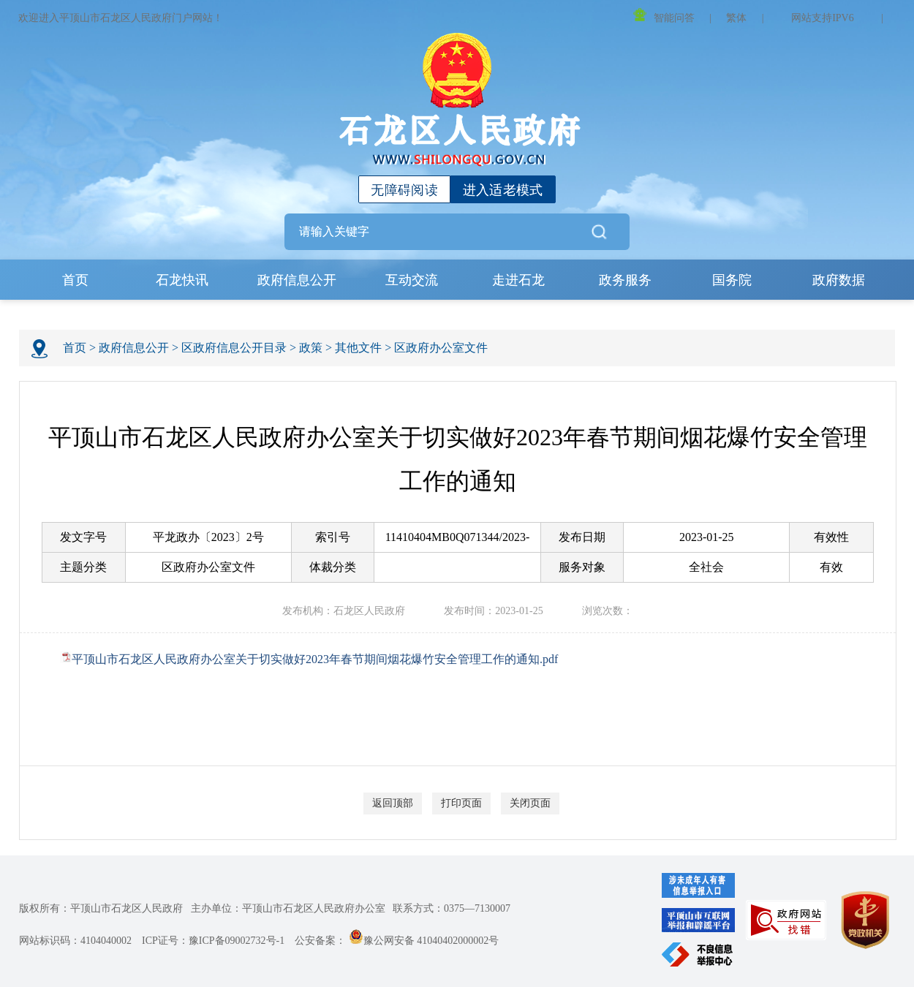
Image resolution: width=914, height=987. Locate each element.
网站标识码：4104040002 (75, 940)
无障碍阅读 (404, 190)
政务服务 (625, 280)
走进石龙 (518, 280)
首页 (75, 280)
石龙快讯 (182, 280)
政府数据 (838, 280)
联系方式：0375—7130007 (451, 908)
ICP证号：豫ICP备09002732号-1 (213, 940)
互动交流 (411, 280)
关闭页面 (530, 803)
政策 (310, 347)
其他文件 (358, 347)
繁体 (736, 17)
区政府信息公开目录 (234, 347)
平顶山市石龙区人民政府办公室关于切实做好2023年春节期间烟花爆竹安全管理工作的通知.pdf (315, 659)
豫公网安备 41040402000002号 (424, 940)
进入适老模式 (503, 190)
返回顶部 (392, 803)
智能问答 (664, 15)
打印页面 (461, 803)
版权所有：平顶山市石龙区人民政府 (101, 908)
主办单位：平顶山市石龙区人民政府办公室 (288, 908)
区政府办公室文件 (441, 347)
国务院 (732, 280)
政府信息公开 (296, 280)
